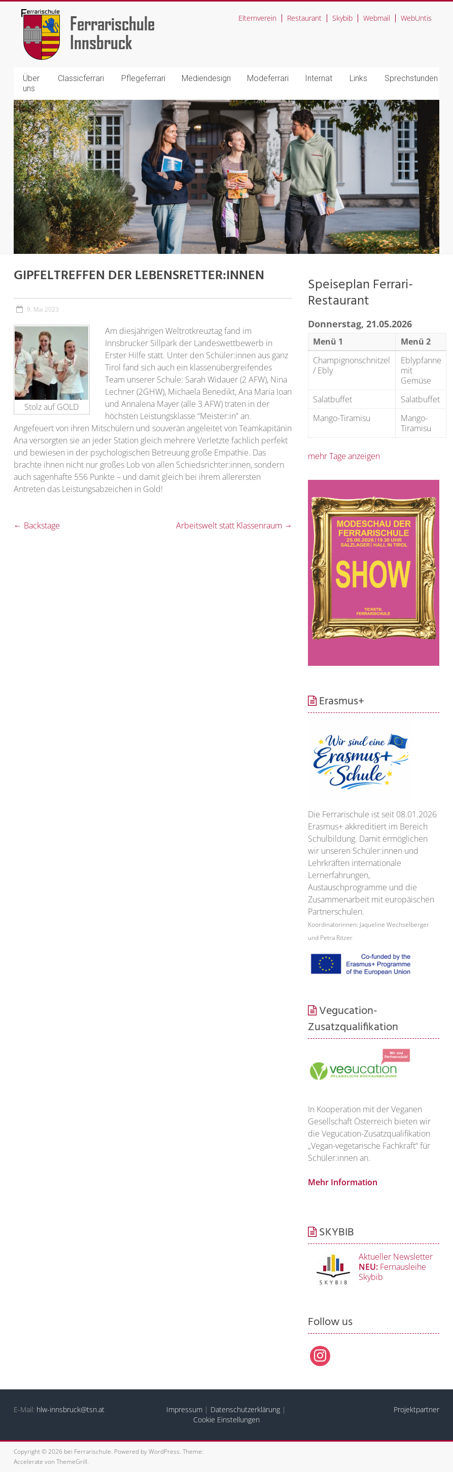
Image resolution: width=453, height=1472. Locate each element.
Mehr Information (342, 1182)
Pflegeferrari (143, 78)
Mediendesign (206, 78)
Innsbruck (101, 42)
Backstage (37, 525)
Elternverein (257, 18)
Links (358, 78)
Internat (318, 78)
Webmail (376, 18)
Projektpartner (416, 1409)
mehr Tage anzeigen (344, 456)
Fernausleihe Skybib (392, 1271)
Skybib (342, 18)
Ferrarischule (112, 23)
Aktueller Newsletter (396, 1256)
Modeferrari (268, 78)
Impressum (184, 1409)
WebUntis (416, 18)
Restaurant (304, 18)
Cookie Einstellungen (226, 1419)
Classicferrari (81, 78)
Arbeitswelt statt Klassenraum (234, 525)
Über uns (31, 83)
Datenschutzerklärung (245, 1409)
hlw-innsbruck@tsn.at (70, 1409)
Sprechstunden (411, 78)
